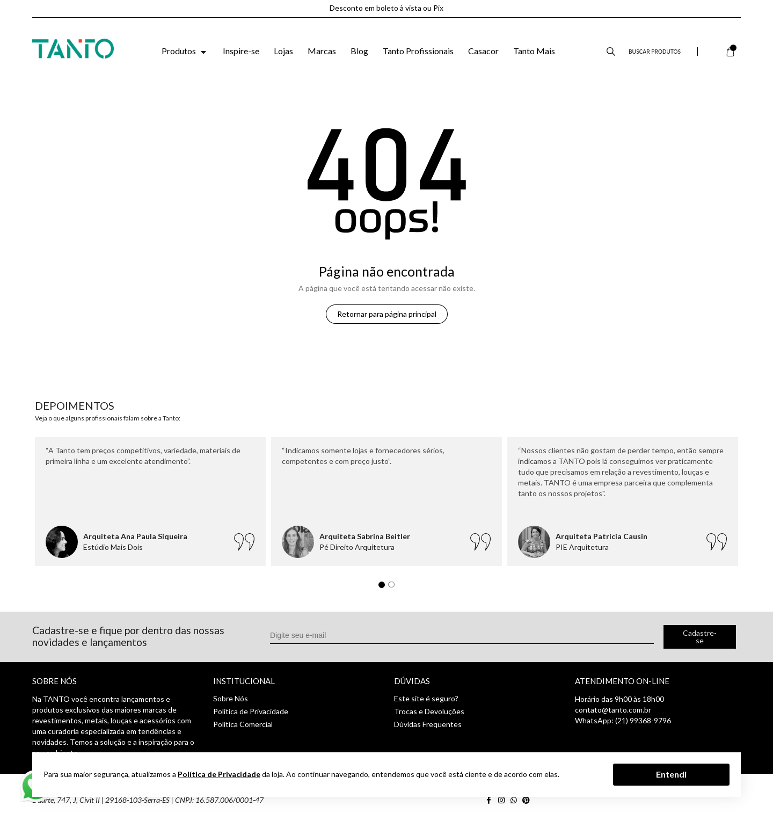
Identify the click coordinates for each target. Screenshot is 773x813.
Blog (359, 51)
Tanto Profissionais (418, 51)
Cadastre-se (700, 636)
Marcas (322, 51)
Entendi (671, 774)
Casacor (483, 51)
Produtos (185, 51)
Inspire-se (241, 51)
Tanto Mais (534, 51)
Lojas (283, 51)
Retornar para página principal (386, 313)
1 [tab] (384, 587)
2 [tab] (394, 587)
